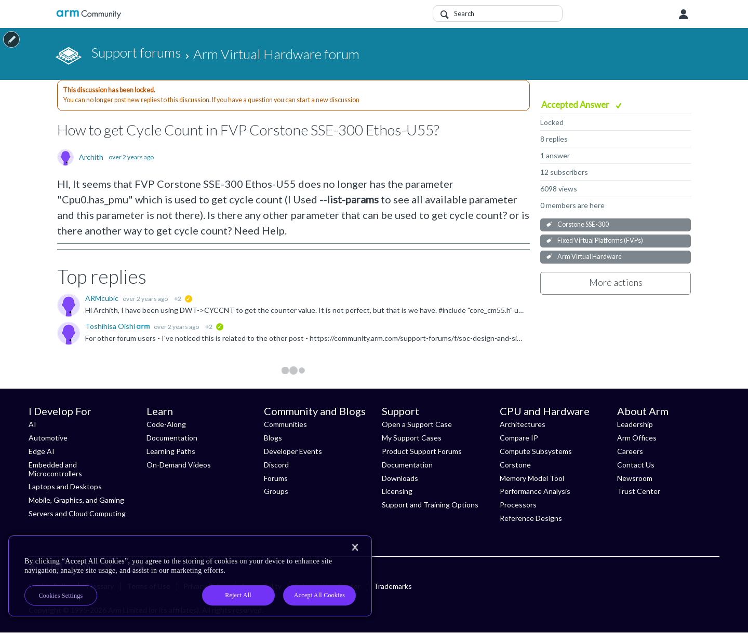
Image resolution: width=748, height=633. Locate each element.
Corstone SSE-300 (583, 224)
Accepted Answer (576, 104)
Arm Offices (637, 437)
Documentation (171, 437)
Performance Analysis (535, 491)
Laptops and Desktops (65, 486)
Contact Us (635, 464)
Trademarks (392, 586)
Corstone (515, 464)
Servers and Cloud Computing (77, 513)
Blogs (273, 437)
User (683, 14)
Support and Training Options (430, 504)
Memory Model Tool (532, 478)
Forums (276, 478)
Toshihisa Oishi (111, 326)
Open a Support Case (417, 424)
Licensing (397, 491)
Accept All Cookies (319, 595)
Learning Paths (170, 451)
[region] (190, 575)
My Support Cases (412, 437)
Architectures (522, 424)
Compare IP (519, 437)
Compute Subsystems (536, 451)
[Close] (354, 547)
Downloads (400, 478)
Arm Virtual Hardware (589, 256)
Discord (276, 464)
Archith (91, 157)
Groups (276, 491)
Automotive (48, 437)
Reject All (238, 595)
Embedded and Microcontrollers (55, 469)
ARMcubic (102, 298)
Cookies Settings (61, 595)
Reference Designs (531, 518)
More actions (616, 282)
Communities (285, 424)
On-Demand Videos (178, 464)
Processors (518, 504)
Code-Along (166, 424)
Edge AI (42, 451)
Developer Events (293, 451)
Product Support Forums (422, 451)
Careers (630, 451)
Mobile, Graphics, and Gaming (76, 500)
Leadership (635, 424)
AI (32, 424)
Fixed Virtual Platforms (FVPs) (600, 240)
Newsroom (634, 478)
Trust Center (638, 491)
